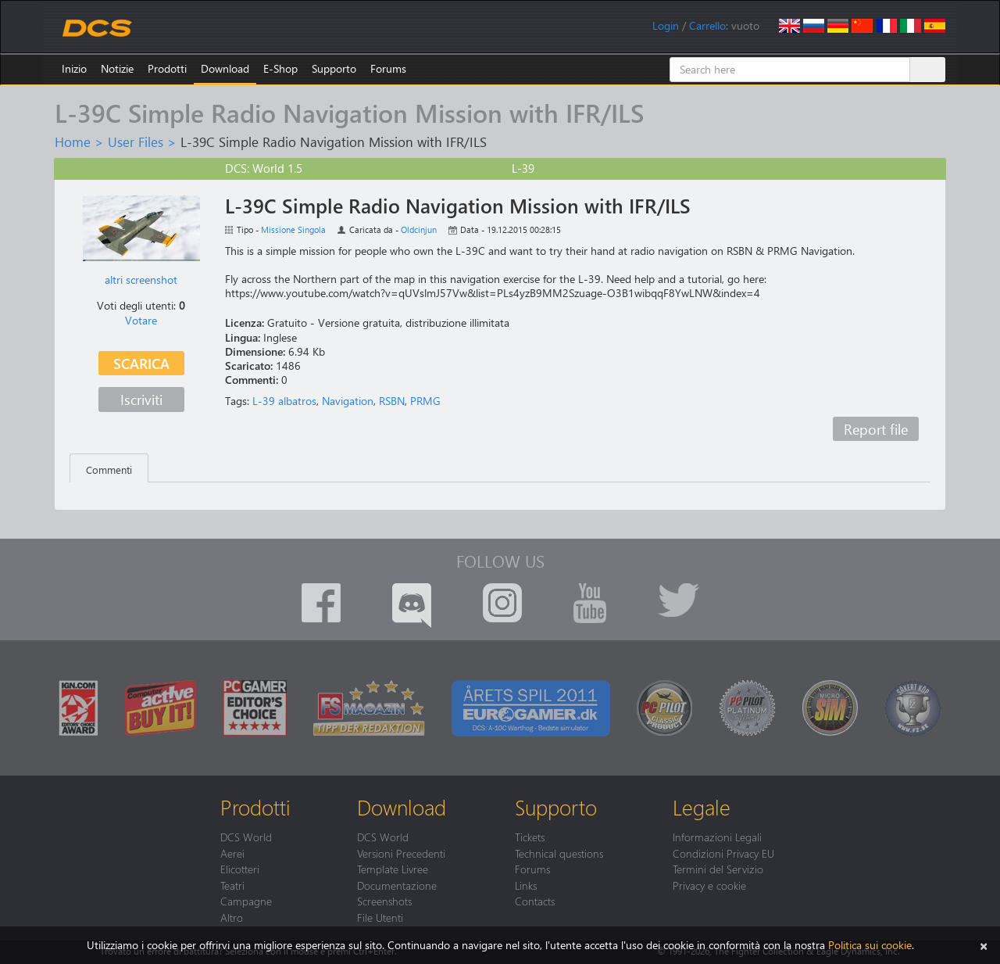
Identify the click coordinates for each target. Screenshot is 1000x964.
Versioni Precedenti (401, 853)
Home (73, 141)
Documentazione (397, 885)
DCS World (246, 837)
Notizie (117, 68)
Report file (876, 429)
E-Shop (280, 68)
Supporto (334, 68)
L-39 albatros (284, 400)
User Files (135, 141)
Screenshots (384, 901)
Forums (388, 68)
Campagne (246, 901)
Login (665, 25)
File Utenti (380, 917)
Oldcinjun (419, 229)
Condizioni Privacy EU (723, 853)
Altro (231, 917)
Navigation (347, 400)
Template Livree (392, 869)
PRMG (425, 400)
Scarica (141, 363)
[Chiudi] (983, 944)
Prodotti (167, 68)
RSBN (392, 400)
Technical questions (559, 853)
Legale (701, 807)
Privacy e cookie (709, 885)
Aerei (232, 853)
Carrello (707, 25)
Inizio (74, 68)
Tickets (530, 837)
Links (526, 885)
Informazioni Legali (717, 837)
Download (225, 68)
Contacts (535, 901)
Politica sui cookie (870, 944)
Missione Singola (293, 229)
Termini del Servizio (718, 869)
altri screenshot (141, 279)
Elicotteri (239, 869)
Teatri (232, 885)
